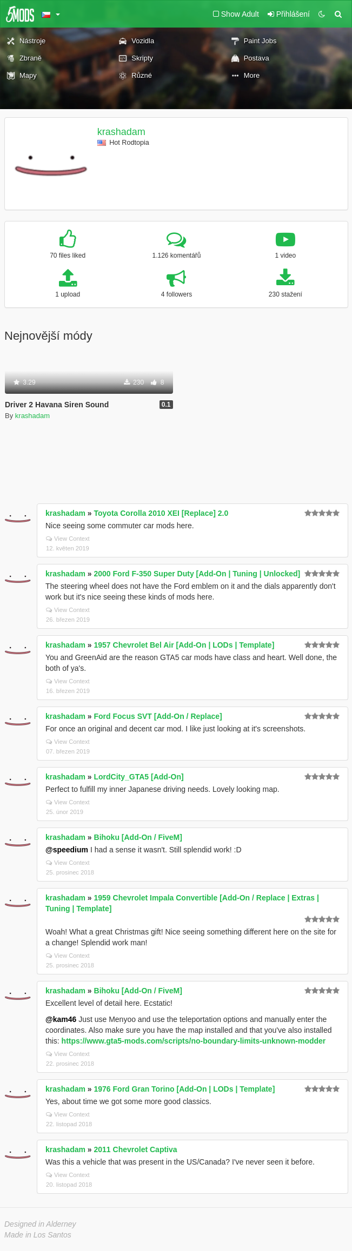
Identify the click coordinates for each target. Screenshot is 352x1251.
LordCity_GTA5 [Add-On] (139, 776)
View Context (68, 538)
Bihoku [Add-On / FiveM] (138, 837)
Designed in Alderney (40, 1224)
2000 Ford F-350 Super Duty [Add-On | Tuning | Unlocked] (197, 573)
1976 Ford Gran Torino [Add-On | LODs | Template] (184, 1089)
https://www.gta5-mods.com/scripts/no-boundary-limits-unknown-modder (194, 1041)
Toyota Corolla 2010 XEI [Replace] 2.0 (161, 513)
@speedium (66, 849)
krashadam (121, 131)
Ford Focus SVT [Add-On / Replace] (158, 716)
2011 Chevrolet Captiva (135, 1149)
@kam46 (60, 1019)
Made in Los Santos (37, 1234)
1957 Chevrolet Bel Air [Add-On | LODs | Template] (184, 645)
